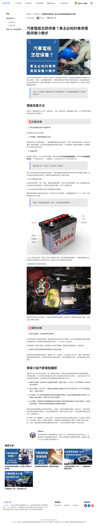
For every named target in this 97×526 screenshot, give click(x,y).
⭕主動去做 (12, 22)
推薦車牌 (40, 3)
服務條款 (66, 505)
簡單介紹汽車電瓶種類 (13, 29)
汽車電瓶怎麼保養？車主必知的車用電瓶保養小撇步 (58, 14)
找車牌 (19, 3)
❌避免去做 (12, 25)
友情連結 (75, 505)
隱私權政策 (58, 505)
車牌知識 (52, 3)
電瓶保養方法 (10, 18)
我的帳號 (65, 3)
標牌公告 (29, 3)
